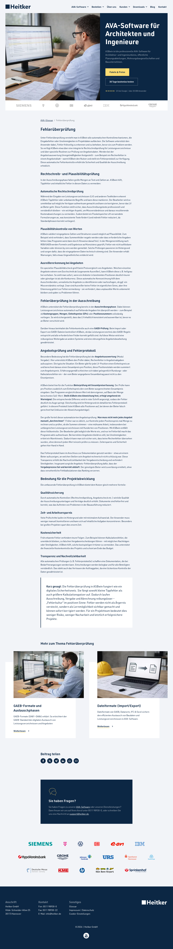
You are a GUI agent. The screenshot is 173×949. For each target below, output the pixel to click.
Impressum (74, 910)
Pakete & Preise (117, 72)
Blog (152, 7)
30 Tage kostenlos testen (121, 81)
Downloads (139, 7)
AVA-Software (78, 7)
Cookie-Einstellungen (79, 913)
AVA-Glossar (47, 120)
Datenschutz (88, 910)
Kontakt (162, 7)
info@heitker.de (53, 913)
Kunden (123, 7)
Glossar (73, 906)
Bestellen (96, 7)
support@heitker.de (79, 814)
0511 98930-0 (50, 906)
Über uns (111, 7)
